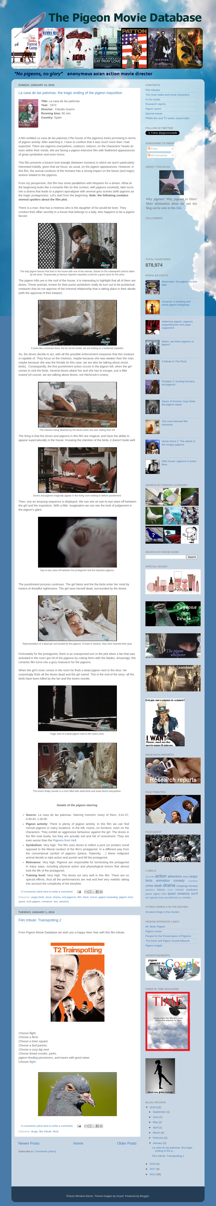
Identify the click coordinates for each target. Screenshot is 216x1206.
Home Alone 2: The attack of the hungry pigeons (178, 443)
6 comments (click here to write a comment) (47, 1125)
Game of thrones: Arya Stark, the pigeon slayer (179, 403)
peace (148, 893)
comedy (179, 880)
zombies (186, 897)
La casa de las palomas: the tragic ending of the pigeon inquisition (70, 93)
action (161, 876)
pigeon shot (126, 897)
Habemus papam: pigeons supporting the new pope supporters (177, 324)
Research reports (155, 104)
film (80, 897)
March (157, 1132)
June (156, 1117)
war (180, 897)
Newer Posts (28, 1143)
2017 (153, 1168)
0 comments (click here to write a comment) (47, 891)
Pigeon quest (153, 108)
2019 (153, 1107)
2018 (153, 1163)
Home (78, 1143)
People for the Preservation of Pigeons (168, 936)
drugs (34, 1131)
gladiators (150, 890)
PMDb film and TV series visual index (167, 118)
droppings (182, 885)
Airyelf (120, 1196)
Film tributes (152, 89)
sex (56, 901)
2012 (153, 1174)
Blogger (144, 1196)
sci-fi (194, 893)
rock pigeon (33, 901)
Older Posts (127, 1143)
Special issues (153, 113)
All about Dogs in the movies (162, 911)
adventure (175, 876)
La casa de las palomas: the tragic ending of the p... (172, 1149)
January (158, 1143)
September (160, 1111)
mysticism (192, 889)
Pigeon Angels (153, 945)
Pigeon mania (153, 931)
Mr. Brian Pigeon (155, 926)
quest (22, 901)
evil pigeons (69, 897)
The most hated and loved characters (167, 94)
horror (93, 897)
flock (86, 897)
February (158, 1137)
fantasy (193, 885)
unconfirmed (171, 897)
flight (32, 1061)
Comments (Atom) (45, 1151)
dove (48, 897)
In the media (152, 99)
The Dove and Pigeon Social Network (167, 940)
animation (163, 880)
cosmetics (193, 881)
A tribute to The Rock (174, 361)
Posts (153, 148)
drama (57, 897)
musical (179, 889)
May (155, 1122)
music (170, 890)
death (158, 885)
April (156, 1127)
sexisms (64, 901)
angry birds (37, 897)
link (178, 208)
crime (149, 885)
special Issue (157, 897)
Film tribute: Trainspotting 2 (40, 920)
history (161, 889)
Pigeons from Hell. (65, 840)
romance (47, 901)
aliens (186, 876)
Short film (150, 877)
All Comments (157, 155)
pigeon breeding (108, 897)
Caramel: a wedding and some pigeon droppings (176, 303)
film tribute (45, 1131)
